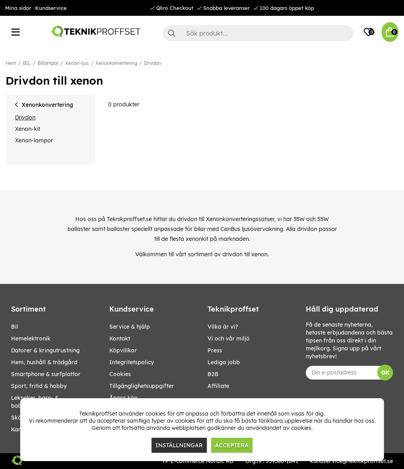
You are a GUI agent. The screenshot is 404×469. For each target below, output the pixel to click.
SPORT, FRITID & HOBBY (39, 386)
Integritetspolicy (131, 362)
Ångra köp (123, 397)
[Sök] (258, 33)
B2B (213, 374)
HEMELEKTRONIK (30, 338)
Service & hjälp (129, 326)
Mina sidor (18, 8)
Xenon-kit (27, 128)
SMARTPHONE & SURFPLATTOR (45, 374)
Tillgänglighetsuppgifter (141, 386)
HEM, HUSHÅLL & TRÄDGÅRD (44, 362)
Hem (11, 63)
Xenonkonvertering (116, 63)
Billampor (47, 63)
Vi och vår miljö (229, 338)
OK (385, 372)
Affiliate (218, 386)
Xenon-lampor (34, 140)
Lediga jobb (224, 362)
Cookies (120, 374)
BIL (27, 63)
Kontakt (119, 338)
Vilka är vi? (223, 326)
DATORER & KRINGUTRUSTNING (45, 350)
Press (215, 350)
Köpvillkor (123, 350)
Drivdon (152, 63)
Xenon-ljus (77, 63)
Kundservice (51, 8)
